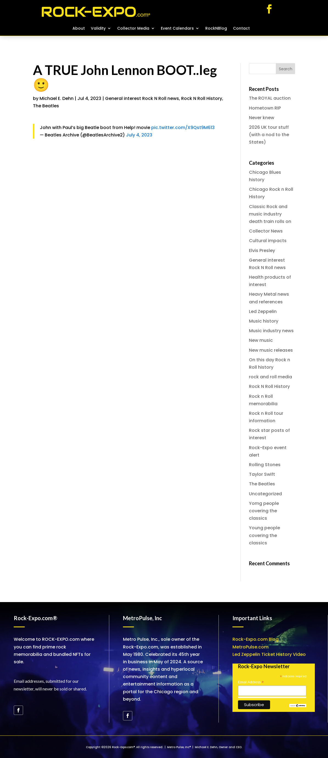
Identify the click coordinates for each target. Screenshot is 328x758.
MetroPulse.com (250, 647)
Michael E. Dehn (57, 98)
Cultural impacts (268, 240)
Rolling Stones (265, 464)
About (78, 28)
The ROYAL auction (270, 98)
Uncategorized (265, 494)
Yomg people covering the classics (264, 510)
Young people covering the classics (264, 535)
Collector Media (133, 28)
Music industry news (271, 331)
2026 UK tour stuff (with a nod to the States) (269, 134)
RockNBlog (216, 28)
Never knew (261, 117)
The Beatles (46, 106)
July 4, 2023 (139, 135)
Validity (98, 28)
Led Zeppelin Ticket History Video (269, 654)
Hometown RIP (265, 108)
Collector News (266, 231)
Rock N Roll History (201, 98)
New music (261, 340)
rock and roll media (270, 377)
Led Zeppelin (263, 311)
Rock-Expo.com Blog (255, 639)
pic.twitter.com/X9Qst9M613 (183, 127)
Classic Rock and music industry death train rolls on (270, 214)
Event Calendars (177, 28)
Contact (241, 28)
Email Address (251, 682)
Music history (263, 321)
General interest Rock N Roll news (142, 98)
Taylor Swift (262, 474)
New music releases (271, 350)
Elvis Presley (262, 250)
